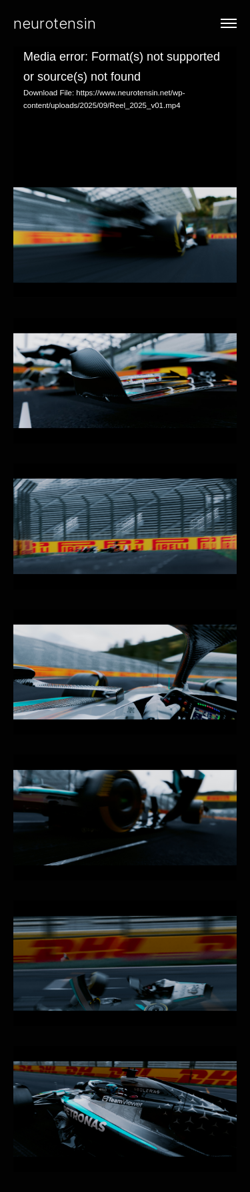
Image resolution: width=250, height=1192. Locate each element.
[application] (125, 109)
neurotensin (54, 23)
